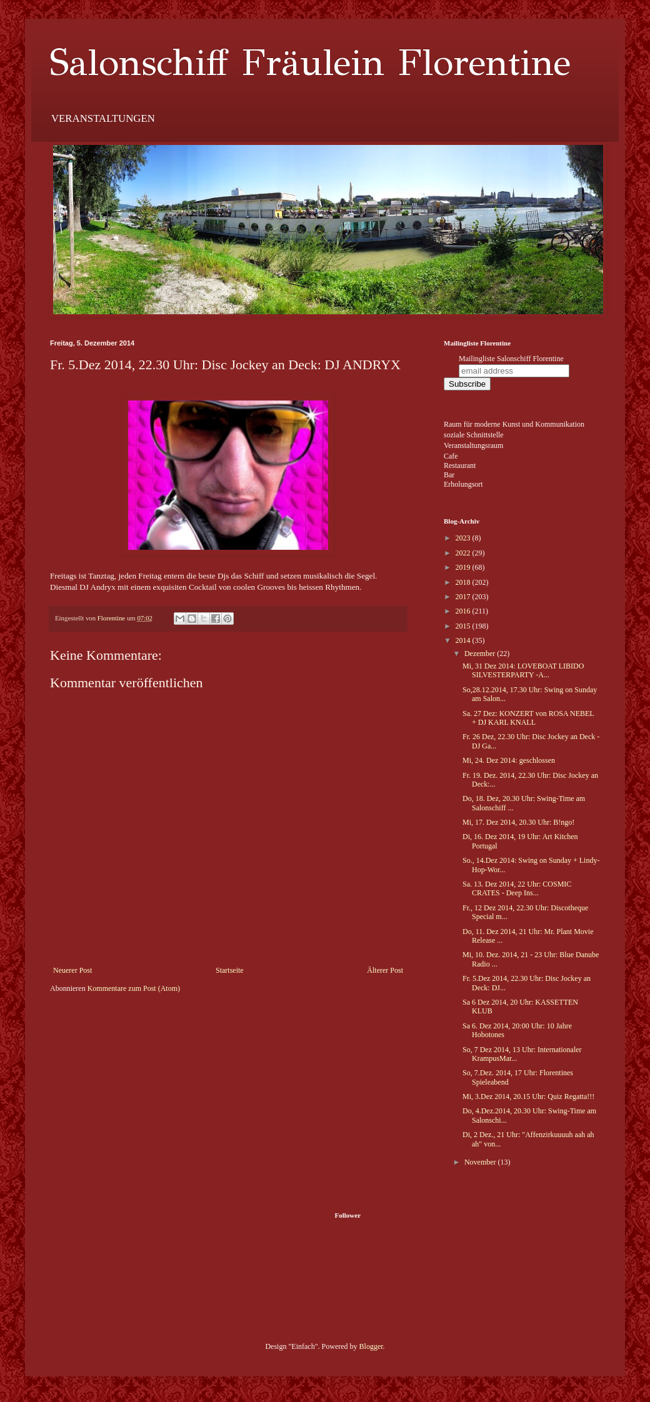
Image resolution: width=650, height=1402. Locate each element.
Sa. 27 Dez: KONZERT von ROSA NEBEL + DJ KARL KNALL (528, 718)
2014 (464, 640)
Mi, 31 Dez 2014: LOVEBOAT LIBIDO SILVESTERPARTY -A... (523, 670)
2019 (464, 567)
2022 (464, 553)
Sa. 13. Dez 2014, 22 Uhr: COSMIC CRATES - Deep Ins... (516, 888)
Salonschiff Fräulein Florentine (310, 62)
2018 (464, 582)
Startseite (230, 970)
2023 (464, 538)
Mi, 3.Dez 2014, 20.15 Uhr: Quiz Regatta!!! (528, 1096)
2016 (464, 611)
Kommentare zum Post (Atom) (134, 988)
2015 (464, 626)
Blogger (371, 1346)
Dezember (480, 653)
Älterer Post (385, 970)
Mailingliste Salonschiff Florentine (511, 358)
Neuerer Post (72, 970)
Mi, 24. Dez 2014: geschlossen (508, 760)
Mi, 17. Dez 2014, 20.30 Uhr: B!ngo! (518, 822)
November (481, 1162)
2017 (464, 596)
